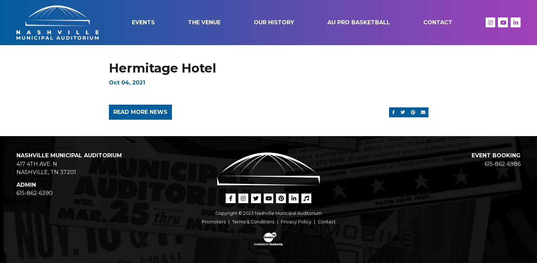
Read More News (140, 112)
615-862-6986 (503, 164)
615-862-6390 (34, 193)
